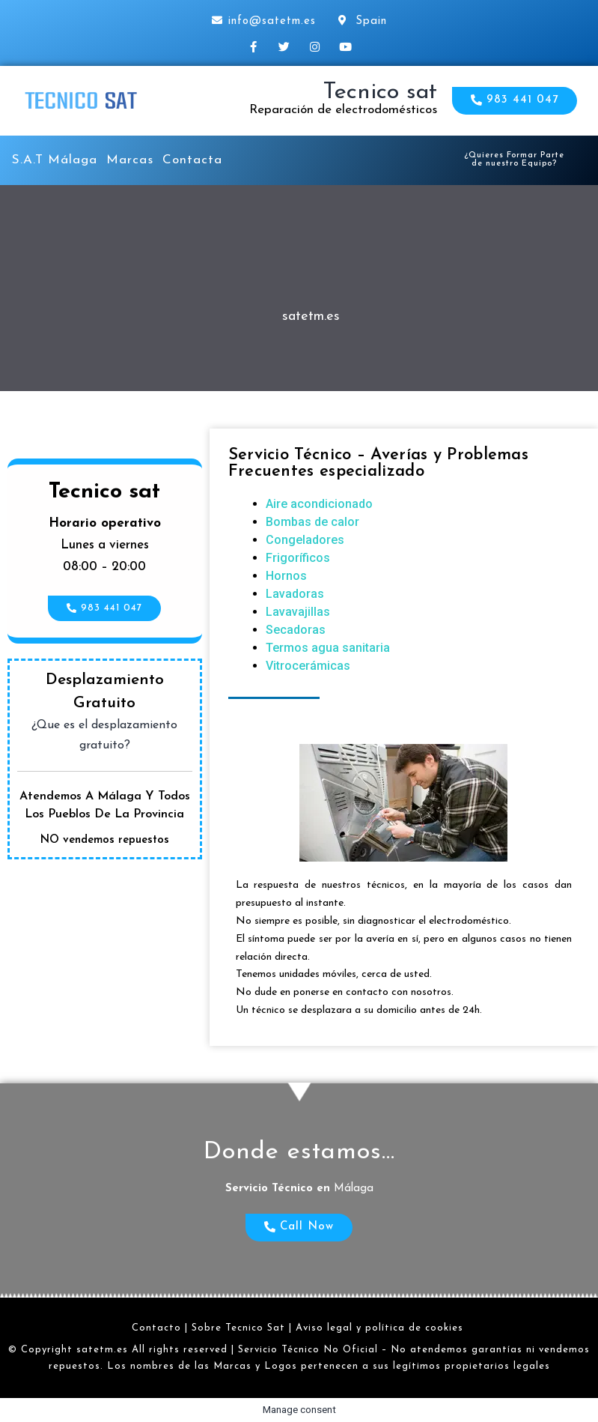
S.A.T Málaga (54, 160)
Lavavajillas (298, 612)
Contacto (156, 1328)
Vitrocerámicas (308, 666)
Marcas (129, 160)
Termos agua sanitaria (328, 648)
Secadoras (296, 630)
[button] (514, 101)
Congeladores (305, 540)
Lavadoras (295, 594)
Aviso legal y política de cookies (379, 1328)
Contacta (192, 160)
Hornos (286, 576)
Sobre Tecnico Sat (238, 1328)
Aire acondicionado (319, 504)
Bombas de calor (312, 522)
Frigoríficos (298, 558)
